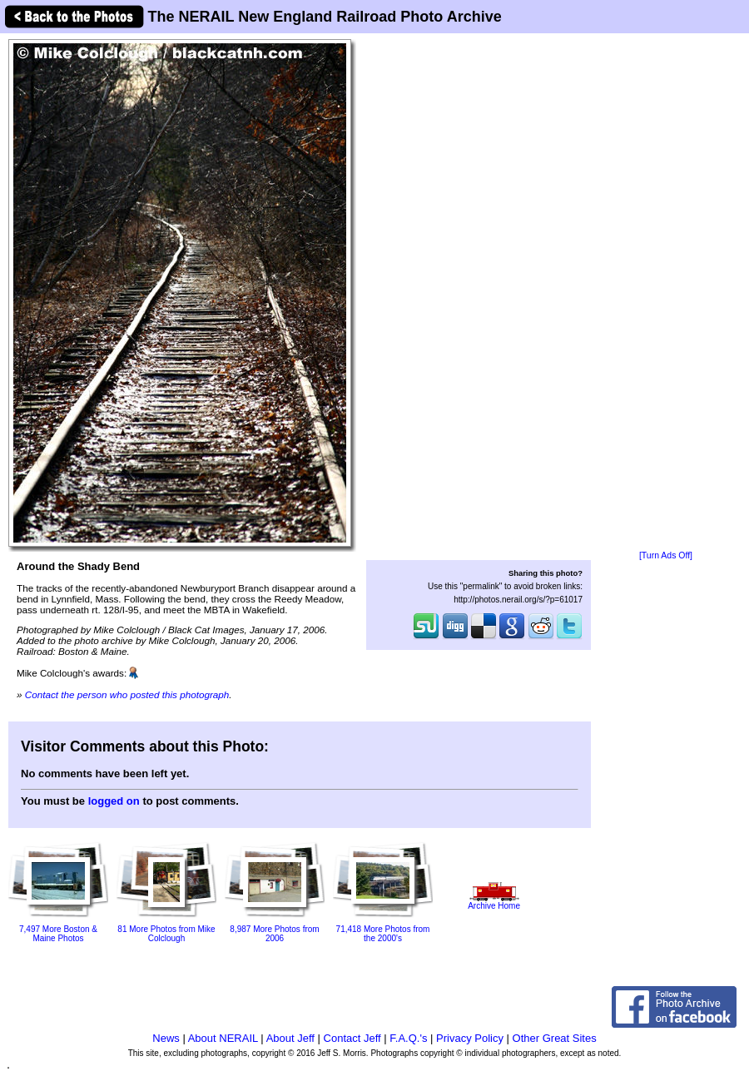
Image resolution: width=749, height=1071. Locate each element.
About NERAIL (223, 1038)
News (166, 1038)
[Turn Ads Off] (665, 555)
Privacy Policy (469, 1038)
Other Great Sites (555, 1038)
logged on (114, 801)
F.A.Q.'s (408, 1038)
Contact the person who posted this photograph (127, 694)
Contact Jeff (352, 1038)
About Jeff (290, 1038)
